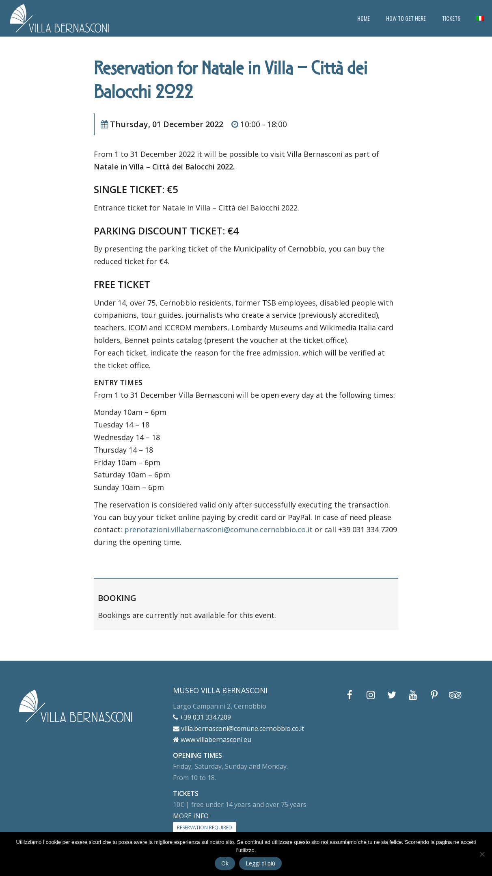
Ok (225, 863)
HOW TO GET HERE (406, 18)
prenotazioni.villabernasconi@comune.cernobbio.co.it (218, 529)
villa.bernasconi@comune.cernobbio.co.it (238, 728)
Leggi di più (260, 863)
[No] (482, 854)
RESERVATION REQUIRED (204, 827)
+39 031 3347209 (202, 717)
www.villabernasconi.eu (212, 739)
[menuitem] (480, 18)
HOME (363, 18)
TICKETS (451, 18)
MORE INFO (191, 815)
